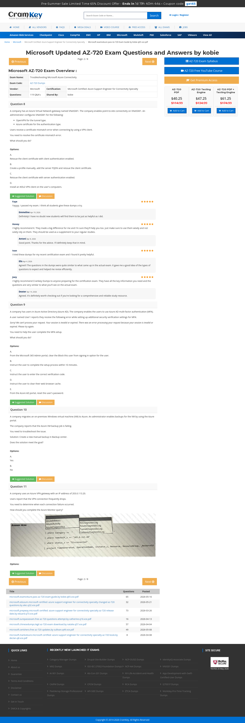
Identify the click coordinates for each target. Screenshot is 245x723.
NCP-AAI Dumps (133, 666)
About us (15, 667)
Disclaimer (16, 687)
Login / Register (179, 14)
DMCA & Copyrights (21, 708)
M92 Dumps (56, 666)
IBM (108, 35)
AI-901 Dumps (57, 673)
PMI (152, 35)
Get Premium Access (201, 80)
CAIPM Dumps (57, 684)
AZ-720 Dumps (37, 83)
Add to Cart (177, 110)
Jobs (183, 27)
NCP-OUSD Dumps (134, 659)
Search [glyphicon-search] (154, 15)
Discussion (45, 196)
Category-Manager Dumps (63, 659)
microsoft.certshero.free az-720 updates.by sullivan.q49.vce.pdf (42, 629)
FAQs (60, 27)
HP (98, 35)
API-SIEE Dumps (95, 691)
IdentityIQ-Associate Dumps (177, 659)
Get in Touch (17, 701)
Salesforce (165, 35)
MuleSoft (138, 35)
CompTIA (75, 35)
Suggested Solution (23, 196)
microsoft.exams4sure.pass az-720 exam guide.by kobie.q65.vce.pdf (44, 596)
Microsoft (122, 35)
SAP (180, 35)
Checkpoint (46, 35)
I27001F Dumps (171, 684)
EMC (88, 35)
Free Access (137, 27)
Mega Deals (82, 27)
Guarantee (16, 674)
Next (149, 61)
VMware (192, 35)
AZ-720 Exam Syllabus (202, 61)
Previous (19, 61)
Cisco (61, 35)
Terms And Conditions (22, 680)
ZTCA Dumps (131, 691)
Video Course (109, 27)
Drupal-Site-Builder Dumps (101, 659)
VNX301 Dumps (171, 666)
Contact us (16, 694)
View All (207, 35)
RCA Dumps (131, 684)
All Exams (162, 27)
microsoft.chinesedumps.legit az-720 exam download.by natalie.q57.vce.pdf (48, 624)
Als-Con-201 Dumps (97, 673)
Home (14, 27)
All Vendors (38, 27)
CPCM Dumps (94, 684)
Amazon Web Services (21, 35)
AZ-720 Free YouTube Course (201, 70)
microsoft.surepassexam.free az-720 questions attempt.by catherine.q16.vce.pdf (50, 618)
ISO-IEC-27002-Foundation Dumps (104, 666)
